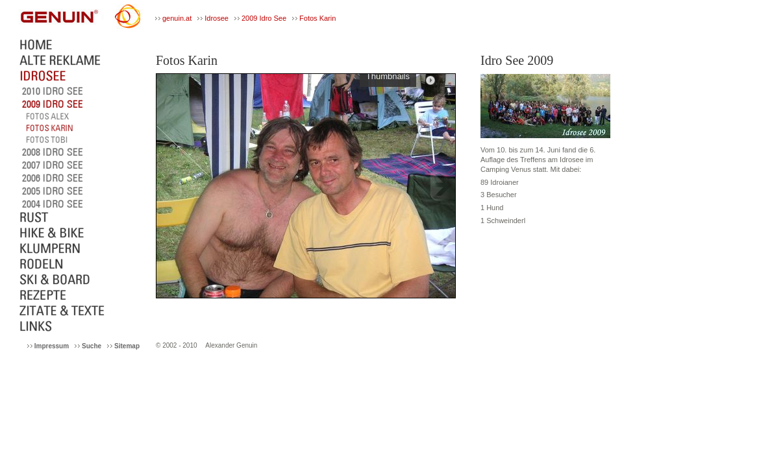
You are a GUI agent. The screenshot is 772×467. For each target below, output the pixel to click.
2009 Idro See (264, 18)
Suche (91, 346)
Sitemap (127, 346)
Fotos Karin (317, 18)
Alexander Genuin (231, 345)
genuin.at (177, 18)
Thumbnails (388, 77)
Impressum (51, 346)
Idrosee (217, 18)
